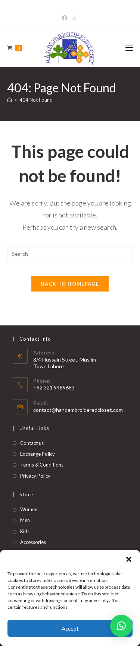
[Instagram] (73, 18)
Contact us (32, 443)
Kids (24, 531)
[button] (129, 559)
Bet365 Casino (70, 10)
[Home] (9, 100)
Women (28, 509)
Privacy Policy (35, 476)
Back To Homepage (70, 284)
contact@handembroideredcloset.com (78, 410)
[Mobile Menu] (129, 48)
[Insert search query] (70, 253)
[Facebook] (65, 18)
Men (25, 520)
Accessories (33, 542)
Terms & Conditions (41, 465)
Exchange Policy (37, 454)
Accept (70, 628)
